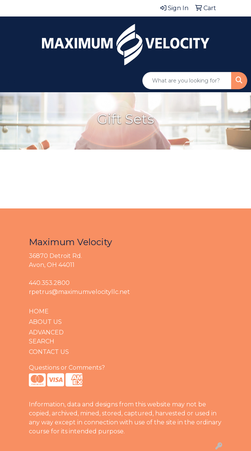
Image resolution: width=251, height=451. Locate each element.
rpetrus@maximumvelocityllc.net (79, 291)
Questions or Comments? (67, 367)
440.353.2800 (49, 282)
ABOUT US (45, 321)
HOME (39, 311)
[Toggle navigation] (11, 80)
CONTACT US (49, 351)
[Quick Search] (187, 80)
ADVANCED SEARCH (46, 337)
